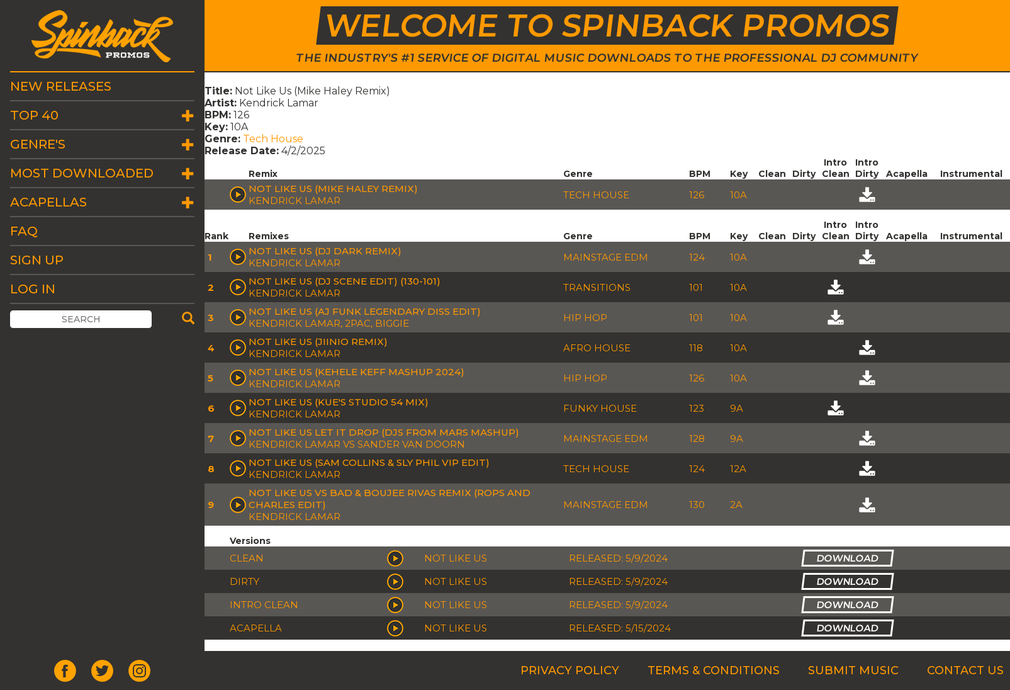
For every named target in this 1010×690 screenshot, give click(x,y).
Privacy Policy (569, 670)
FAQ (24, 231)
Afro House (597, 348)
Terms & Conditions (714, 670)
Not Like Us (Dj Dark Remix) (325, 251)
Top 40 (34, 115)
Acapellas (48, 202)
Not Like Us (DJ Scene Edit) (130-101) (344, 281)
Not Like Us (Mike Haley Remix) (333, 189)
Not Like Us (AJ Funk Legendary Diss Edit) (365, 311)
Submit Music (853, 670)
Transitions (597, 287)
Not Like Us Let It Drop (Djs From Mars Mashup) (384, 432)
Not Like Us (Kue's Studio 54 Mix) (339, 402)
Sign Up (37, 260)
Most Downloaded (82, 173)
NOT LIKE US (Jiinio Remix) (318, 342)
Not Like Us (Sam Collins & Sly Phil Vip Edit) (369, 462)
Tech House (273, 139)
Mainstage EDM (605, 257)
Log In (32, 289)
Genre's (37, 144)
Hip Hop (585, 318)
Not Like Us (455, 558)
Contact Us (965, 670)
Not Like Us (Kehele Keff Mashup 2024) (356, 372)
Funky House (600, 408)
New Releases (60, 86)
